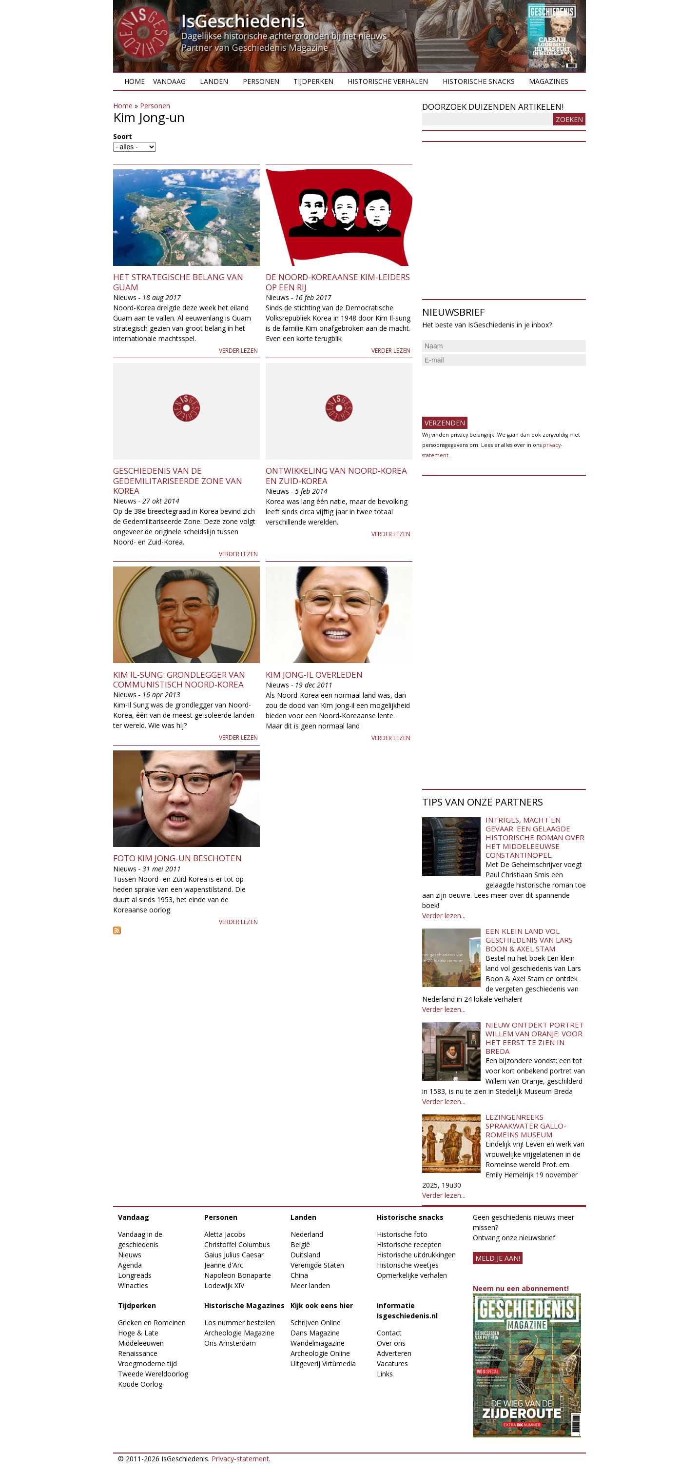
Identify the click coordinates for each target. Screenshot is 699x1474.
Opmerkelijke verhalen (412, 1275)
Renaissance (137, 1353)
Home (134, 81)
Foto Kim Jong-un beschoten (177, 858)
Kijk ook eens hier (322, 1305)
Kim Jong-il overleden (314, 674)
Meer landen (310, 1285)
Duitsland (305, 1254)
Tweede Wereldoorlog (153, 1373)
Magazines (548, 81)
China (299, 1275)
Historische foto (402, 1234)
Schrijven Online (316, 1322)
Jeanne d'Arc (223, 1265)
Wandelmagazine (318, 1343)
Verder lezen (238, 350)
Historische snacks (479, 81)
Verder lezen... (444, 915)
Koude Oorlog (140, 1384)
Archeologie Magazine (239, 1332)
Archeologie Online (320, 1353)
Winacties (133, 1285)
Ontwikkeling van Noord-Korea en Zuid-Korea (336, 475)
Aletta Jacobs (225, 1234)
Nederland (307, 1234)
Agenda (130, 1265)
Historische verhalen (388, 81)
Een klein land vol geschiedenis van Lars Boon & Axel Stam (529, 939)
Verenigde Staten (317, 1265)
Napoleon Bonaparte (237, 1275)
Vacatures (392, 1363)
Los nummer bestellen (239, 1322)
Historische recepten (409, 1244)
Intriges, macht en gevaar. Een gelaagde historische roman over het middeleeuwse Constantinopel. (534, 837)
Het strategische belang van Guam (178, 281)
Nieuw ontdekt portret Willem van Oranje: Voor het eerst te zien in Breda (534, 1038)
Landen (214, 81)
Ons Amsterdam (230, 1343)
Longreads (135, 1275)
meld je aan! (497, 1258)
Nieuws (129, 1254)
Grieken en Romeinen (152, 1322)
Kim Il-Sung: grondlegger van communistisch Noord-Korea (179, 679)
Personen (261, 81)
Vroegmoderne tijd (147, 1363)
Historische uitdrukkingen (416, 1254)
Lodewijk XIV (224, 1285)
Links (385, 1373)
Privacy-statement (240, 1458)
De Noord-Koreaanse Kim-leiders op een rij (338, 281)
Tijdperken (313, 81)
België (300, 1244)
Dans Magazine (315, 1332)
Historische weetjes (408, 1265)
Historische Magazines (244, 1305)
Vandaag (169, 81)
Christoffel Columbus (237, 1244)
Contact (389, 1332)
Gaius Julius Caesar (234, 1254)
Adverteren (394, 1353)
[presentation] (496, 387)
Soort (122, 136)
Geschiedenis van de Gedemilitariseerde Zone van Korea (177, 480)
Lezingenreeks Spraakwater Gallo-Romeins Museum (525, 1125)
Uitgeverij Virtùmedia (323, 1363)
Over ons (391, 1343)
